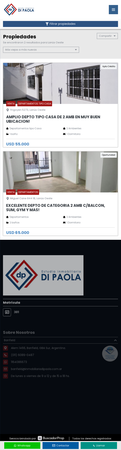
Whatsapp (22, 445)
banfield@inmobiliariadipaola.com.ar (36, 374)
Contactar (60, 445)
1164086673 (19, 367)
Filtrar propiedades (60, 24)
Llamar (99, 445)
